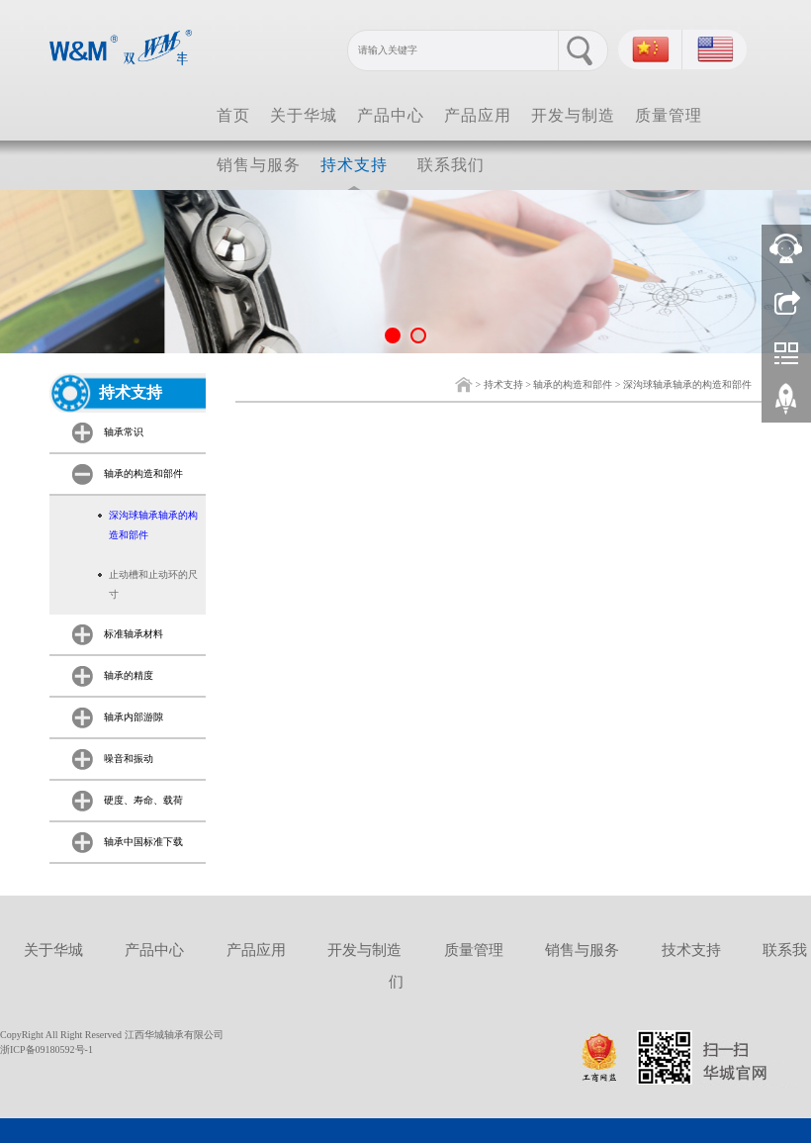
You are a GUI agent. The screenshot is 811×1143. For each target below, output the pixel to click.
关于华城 (303, 115)
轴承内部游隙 (133, 717)
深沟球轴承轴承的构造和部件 (687, 384)
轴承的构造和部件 (572, 384)
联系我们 (451, 164)
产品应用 (477, 115)
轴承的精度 (128, 675)
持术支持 (354, 164)
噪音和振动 (128, 758)
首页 (233, 115)
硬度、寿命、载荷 (143, 800)
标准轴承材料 (133, 633)
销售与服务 (259, 164)
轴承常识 (123, 432)
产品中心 (390, 115)
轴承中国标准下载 (143, 841)
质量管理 (668, 115)
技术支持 (691, 950)
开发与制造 (573, 115)
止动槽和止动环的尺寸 (153, 584)
